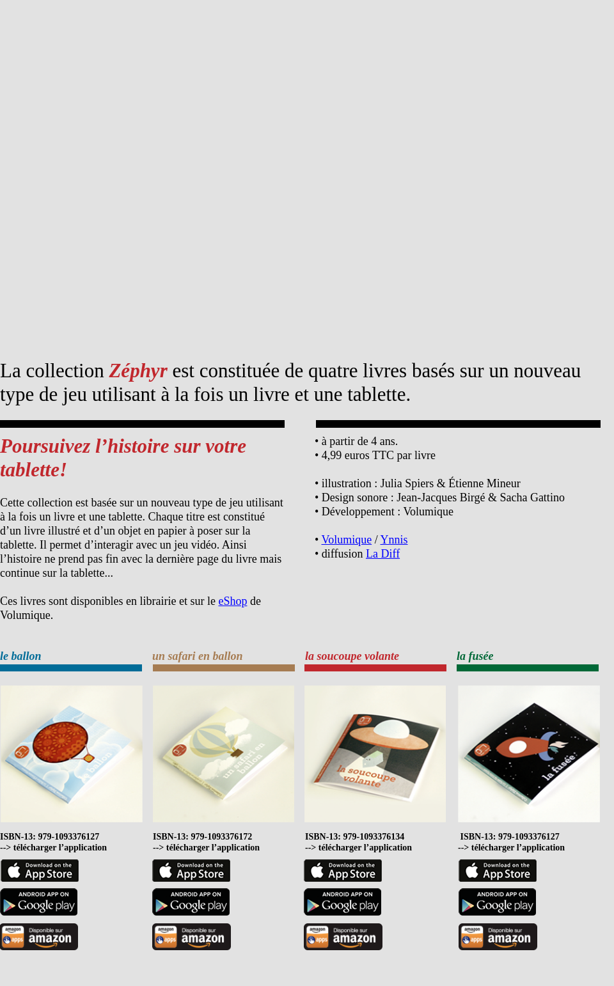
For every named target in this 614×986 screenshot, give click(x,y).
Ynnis (394, 539)
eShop (232, 601)
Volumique (346, 539)
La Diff (383, 553)
